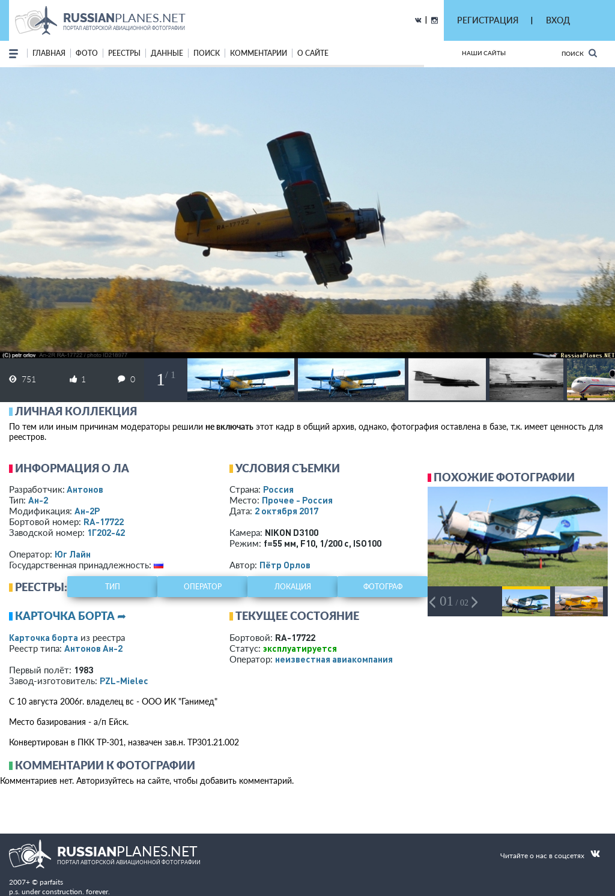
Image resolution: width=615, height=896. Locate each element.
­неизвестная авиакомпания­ (334, 659)
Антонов (85, 489)
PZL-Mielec (124, 680)
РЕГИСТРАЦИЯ (487, 20)
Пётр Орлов (285, 564)
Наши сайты (484, 52)
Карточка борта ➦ (70, 615)
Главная (48, 53)
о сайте (313, 53)
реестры (124, 53)
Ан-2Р (87, 510)
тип (112, 586)
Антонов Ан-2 (93, 648)
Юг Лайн (73, 554)
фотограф (382, 586)
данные (167, 53)
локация (292, 586)
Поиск (579, 53)
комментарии (258, 53)
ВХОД (558, 20)
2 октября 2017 (286, 510)
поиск (206, 53)
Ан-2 (38, 500)
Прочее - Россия (297, 500)
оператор (203, 586)
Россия (278, 489)
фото (87, 53)
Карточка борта (43, 637)
